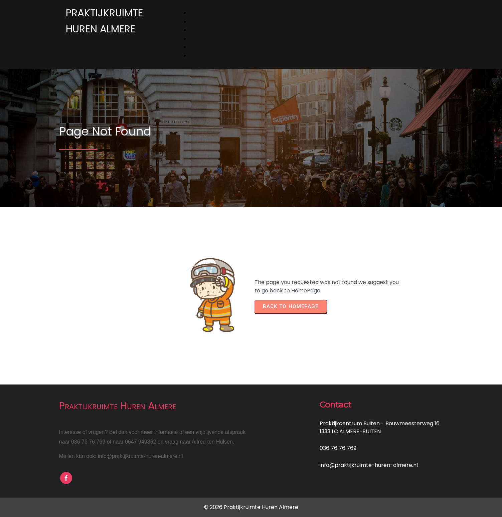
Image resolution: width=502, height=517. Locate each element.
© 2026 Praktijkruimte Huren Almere (251, 507)
